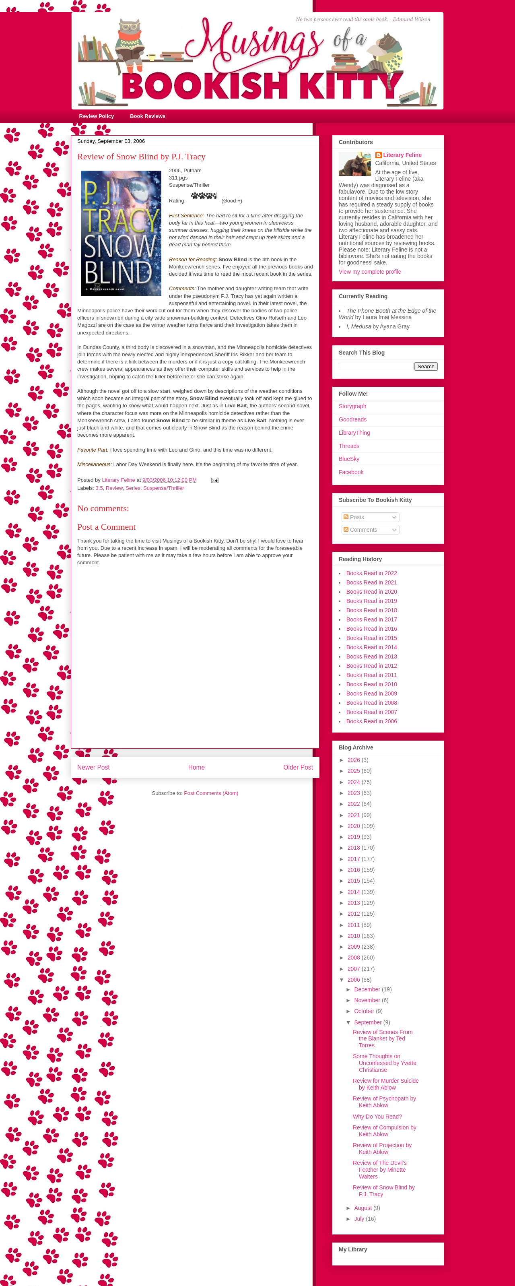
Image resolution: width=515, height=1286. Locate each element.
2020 (355, 826)
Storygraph (352, 406)
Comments (360, 529)
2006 (355, 979)
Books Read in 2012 (371, 666)
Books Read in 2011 (371, 675)
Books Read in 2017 (371, 619)
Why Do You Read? (377, 1116)
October (365, 1011)
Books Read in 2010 (371, 684)
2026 (355, 760)
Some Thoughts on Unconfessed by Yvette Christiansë (384, 1063)
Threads (349, 446)
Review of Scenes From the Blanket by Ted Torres (383, 1039)
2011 (355, 925)
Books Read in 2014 (371, 647)
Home (196, 767)
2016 (355, 870)
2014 (355, 892)
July (360, 1219)
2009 (355, 946)
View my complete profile (370, 271)
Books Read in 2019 (371, 601)
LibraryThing (354, 432)
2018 (355, 847)
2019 (355, 837)
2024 (355, 782)
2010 (355, 936)
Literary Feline (402, 155)
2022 (355, 804)
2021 (355, 815)
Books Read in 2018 (371, 610)
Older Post (298, 767)
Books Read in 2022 (371, 573)
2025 (355, 771)
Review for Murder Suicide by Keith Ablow (386, 1084)
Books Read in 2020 (371, 591)
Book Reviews (147, 116)
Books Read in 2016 (371, 628)
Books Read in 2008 (371, 703)
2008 (355, 957)
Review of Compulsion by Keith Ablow (384, 1130)
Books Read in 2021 (371, 582)
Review (114, 488)
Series (133, 488)
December (367, 989)
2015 (355, 880)
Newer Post (93, 767)
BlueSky (349, 459)
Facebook (351, 472)
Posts (354, 517)
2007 (355, 969)
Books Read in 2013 (371, 656)
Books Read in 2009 (371, 693)
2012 (355, 913)
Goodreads (353, 419)
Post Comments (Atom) (211, 793)
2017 (355, 859)
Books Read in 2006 (371, 721)
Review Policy (96, 116)
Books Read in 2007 (371, 712)
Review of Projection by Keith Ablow (382, 1148)
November (367, 1000)
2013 (355, 903)
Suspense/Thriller (163, 488)
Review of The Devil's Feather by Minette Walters (380, 1170)
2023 (355, 793)
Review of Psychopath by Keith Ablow (384, 1101)
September (368, 1022)
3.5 (99, 488)
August (363, 1208)
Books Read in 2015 (371, 638)
